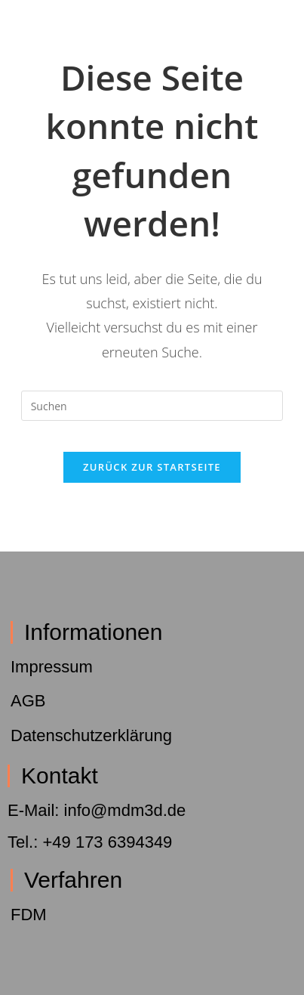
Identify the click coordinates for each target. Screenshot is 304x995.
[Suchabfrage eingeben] (152, 406)
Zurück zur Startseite (152, 467)
